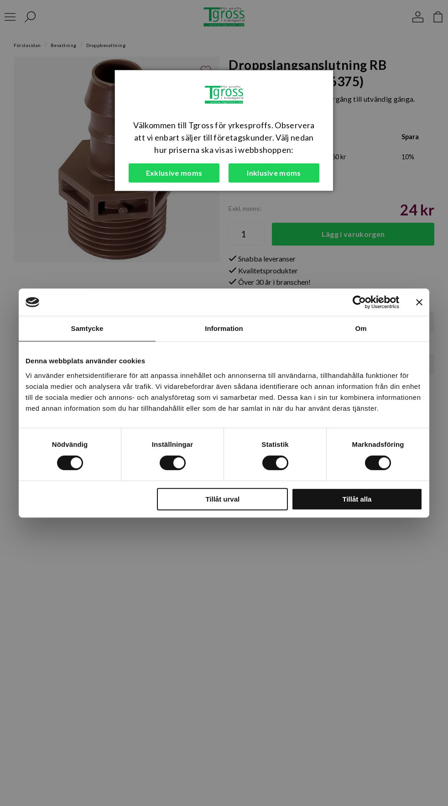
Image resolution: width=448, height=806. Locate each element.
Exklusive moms (174, 172)
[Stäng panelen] (419, 302)
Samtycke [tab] (87, 328)
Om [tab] (360, 328)
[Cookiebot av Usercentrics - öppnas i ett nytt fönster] (359, 302)
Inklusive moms (274, 172)
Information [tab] (224, 328)
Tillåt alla (356, 499)
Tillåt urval (222, 499)
